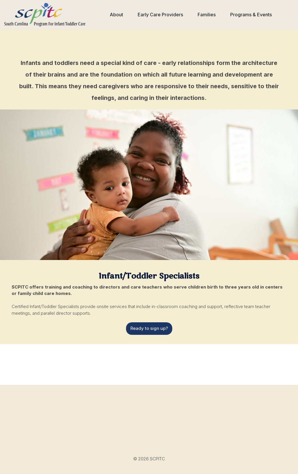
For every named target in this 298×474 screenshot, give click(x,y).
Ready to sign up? (149, 328)
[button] (116, 15)
